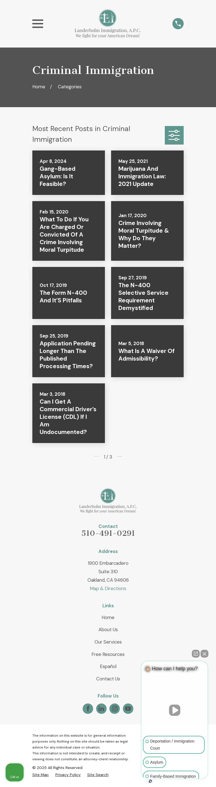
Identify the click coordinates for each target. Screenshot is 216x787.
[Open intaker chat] (150, 781)
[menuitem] (40, 774)
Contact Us (108, 679)
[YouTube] (128, 708)
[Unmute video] (174, 710)
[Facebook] (88, 708)
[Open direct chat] (196, 654)
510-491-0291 (108, 533)
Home (108, 617)
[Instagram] (115, 708)
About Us (108, 629)
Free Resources (108, 654)
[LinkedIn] (101, 708)
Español (108, 666)
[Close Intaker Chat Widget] (204, 654)
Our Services (108, 642)
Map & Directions (108, 588)
